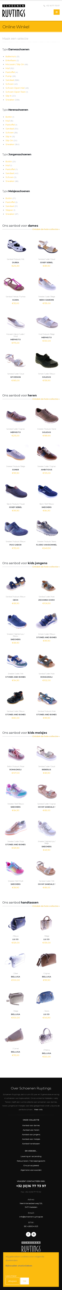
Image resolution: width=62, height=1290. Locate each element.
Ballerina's (12, 56)
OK (24, 1281)
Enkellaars (12, 60)
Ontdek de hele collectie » (46, 229)
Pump (11, 76)
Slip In (11, 95)
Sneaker (13, 99)
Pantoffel (12, 72)
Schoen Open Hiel (17, 88)
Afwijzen (12, 1281)
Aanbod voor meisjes (31, 1139)
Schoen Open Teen (17, 92)
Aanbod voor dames (31, 1125)
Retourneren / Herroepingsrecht (31, 1161)
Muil (10, 68)
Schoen (12, 84)
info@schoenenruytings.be (31, 1217)
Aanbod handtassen (31, 1144)
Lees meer (11, 1276)
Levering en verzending (31, 1156)
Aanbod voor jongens (31, 1134)
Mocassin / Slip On (17, 64)
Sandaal (12, 80)
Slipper (10, 210)
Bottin (10, 117)
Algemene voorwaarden (31, 1170)
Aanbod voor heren (31, 1130)
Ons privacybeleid (31, 1165)
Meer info (38, 1109)
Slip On (11, 140)
